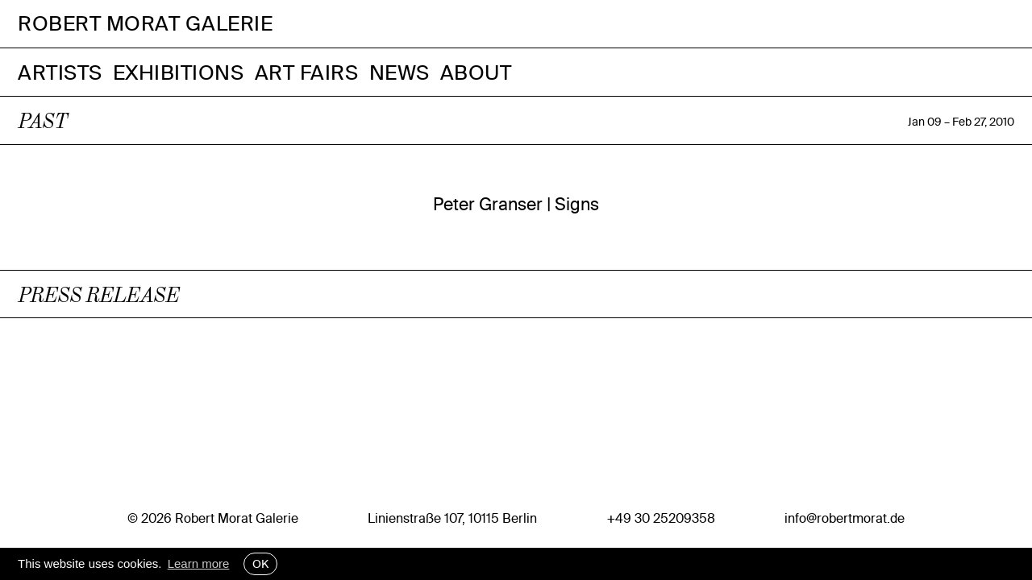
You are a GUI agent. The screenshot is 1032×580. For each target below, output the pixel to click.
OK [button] (260, 564)
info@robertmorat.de (844, 518)
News (399, 72)
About (476, 72)
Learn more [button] (199, 563)
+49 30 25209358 (661, 518)
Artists (60, 72)
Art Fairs (307, 72)
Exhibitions (178, 72)
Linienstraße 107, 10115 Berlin (452, 518)
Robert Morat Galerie (145, 24)
